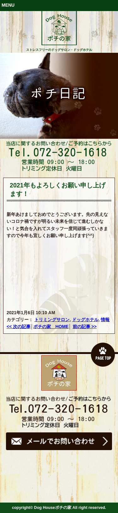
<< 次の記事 (19, 326)
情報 (105, 319)
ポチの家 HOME (51, 326)
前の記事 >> (85, 326)
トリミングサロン (52, 319)
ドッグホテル (85, 319)
